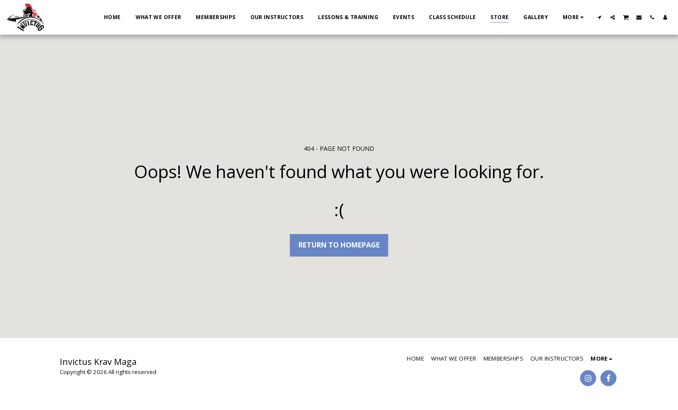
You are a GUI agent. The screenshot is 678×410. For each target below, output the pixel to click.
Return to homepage (339, 245)
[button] (600, 17)
